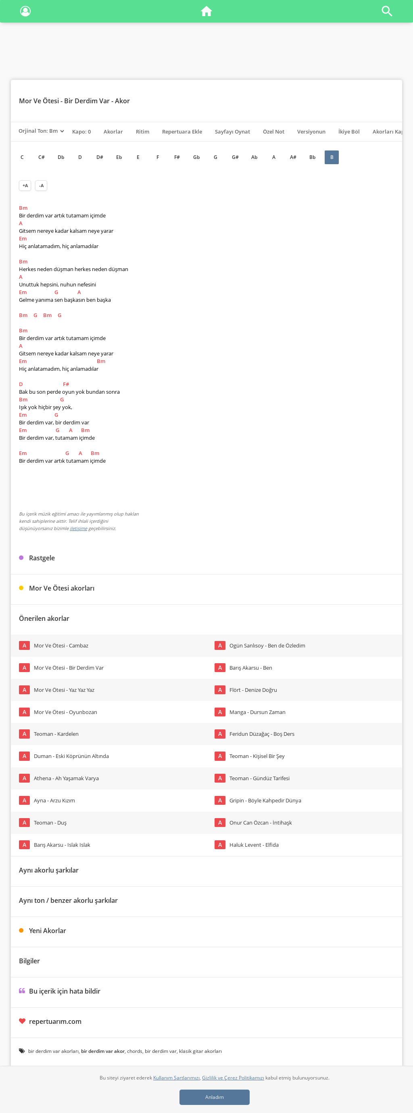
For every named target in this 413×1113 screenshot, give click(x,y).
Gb (196, 157)
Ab (254, 157)
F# (177, 157)
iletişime (78, 528)
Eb (119, 157)
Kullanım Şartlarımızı (176, 1077)
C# (41, 157)
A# (293, 157)
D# (99, 157)
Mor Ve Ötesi (39, 100)
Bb (312, 157)
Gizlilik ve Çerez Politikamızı (233, 1077)
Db (61, 157)
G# (235, 157)
